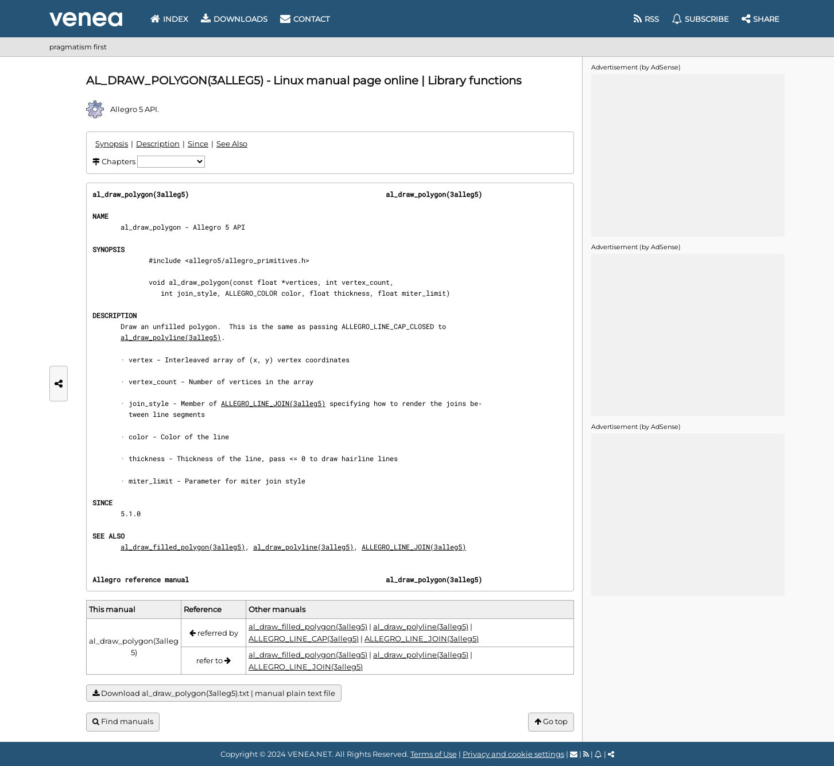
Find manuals (122, 721)
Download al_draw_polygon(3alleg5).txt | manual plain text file (213, 693)
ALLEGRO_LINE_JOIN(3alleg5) (273, 403)
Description (158, 143)
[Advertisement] (687, 154)
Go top (551, 721)
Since (198, 143)
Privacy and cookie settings (513, 754)
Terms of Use (433, 754)
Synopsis (111, 143)
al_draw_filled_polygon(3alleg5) (183, 546)
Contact (304, 19)
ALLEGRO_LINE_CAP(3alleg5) (304, 638)
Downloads (234, 19)
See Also (231, 143)
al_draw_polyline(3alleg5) (171, 337)
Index (169, 19)
